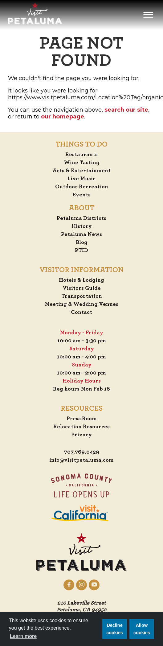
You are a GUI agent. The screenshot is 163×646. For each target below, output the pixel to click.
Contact (81, 312)
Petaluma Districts (81, 218)
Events (81, 195)
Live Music (81, 179)
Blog (82, 242)
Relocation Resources (81, 427)
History (81, 226)
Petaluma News (81, 234)
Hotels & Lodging (81, 280)
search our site (126, 109)
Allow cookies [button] (141, 629)
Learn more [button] (23, 636)
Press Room (82, 418)
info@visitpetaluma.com (81, 460)
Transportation (81, 296)
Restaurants (81, 154)
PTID (81, 250)
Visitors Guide (82, 288)
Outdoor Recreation (81, 187)
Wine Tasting (82, 162)
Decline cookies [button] (114, 629)
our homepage (62, 116)
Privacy (81, 435)
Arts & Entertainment (81, 170)
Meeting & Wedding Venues (81, 304)
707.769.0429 (81, 452)
